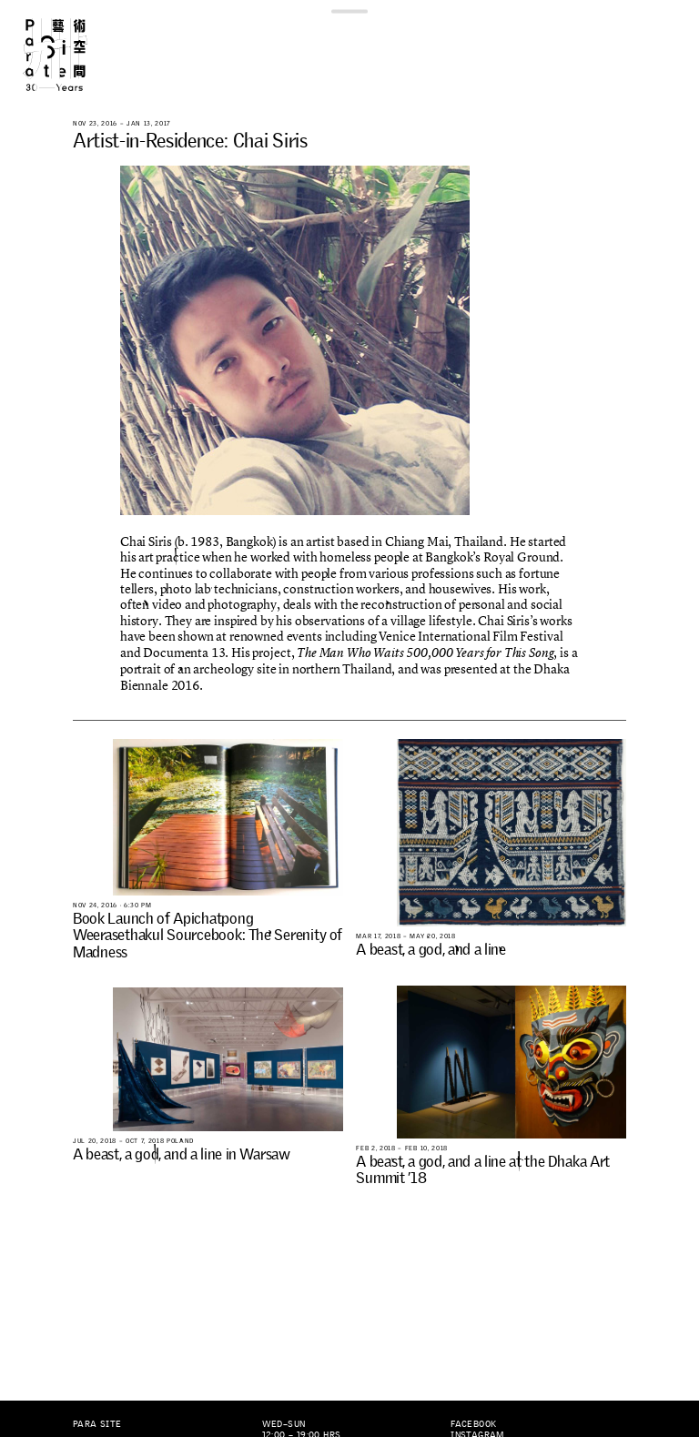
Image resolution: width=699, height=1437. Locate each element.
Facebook (473, 1424)
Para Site (71, 54)
